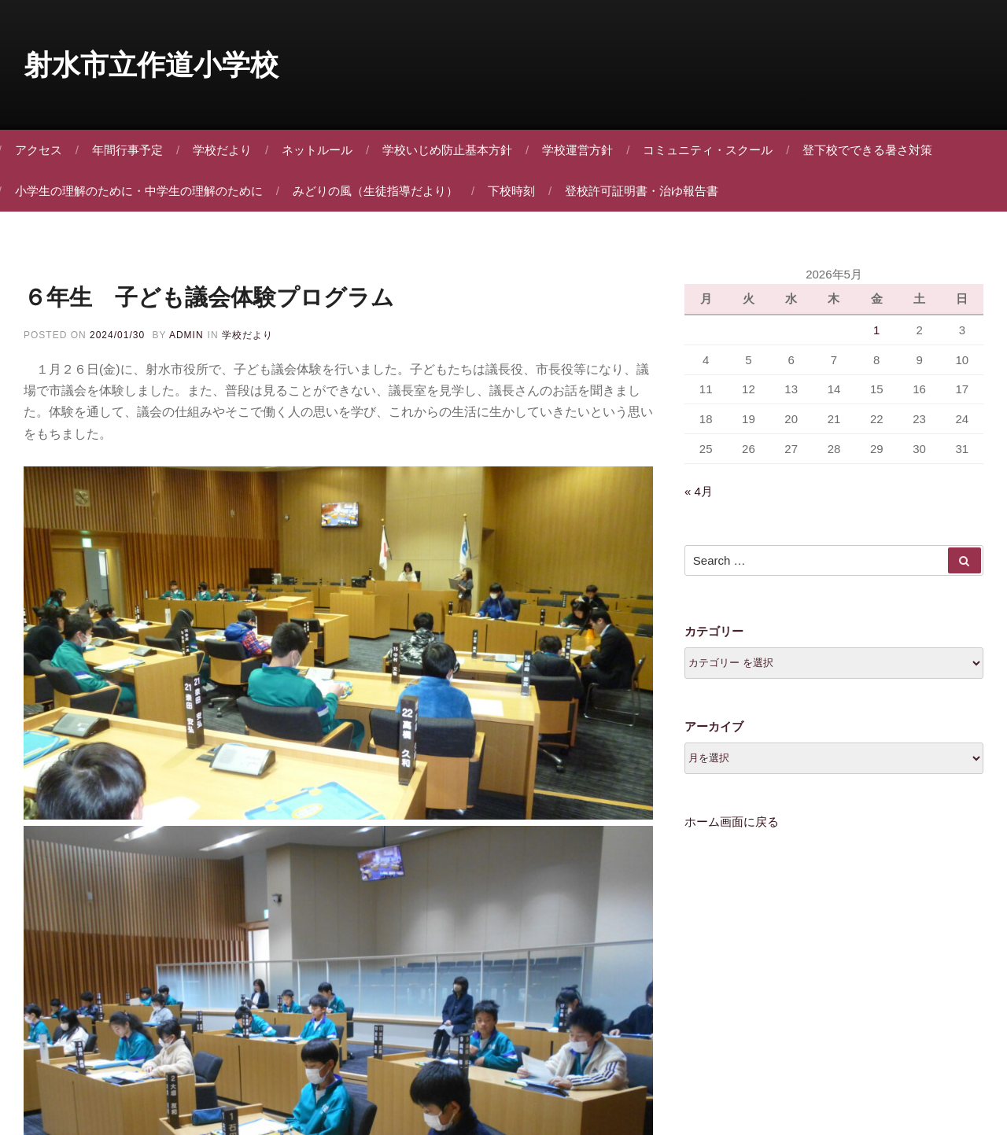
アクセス (44, 150)
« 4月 (698, 500)
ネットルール (323, 150)
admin (186, 335)
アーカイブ (713, 736)
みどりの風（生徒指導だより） (381, 190)
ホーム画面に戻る (731, 831)
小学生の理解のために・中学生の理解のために (145, 190)
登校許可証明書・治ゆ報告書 (648, 190)
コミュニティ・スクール (714, 150)
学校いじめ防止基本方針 (453, 150)
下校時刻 (517, 190)
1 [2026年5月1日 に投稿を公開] (876, 336)
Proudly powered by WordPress (503, 1044)
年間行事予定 (133, 150)
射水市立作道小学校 (151, 65)
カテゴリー (713, 641)
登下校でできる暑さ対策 (874, 150)
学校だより (228, 150)
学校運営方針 (583, 150)
